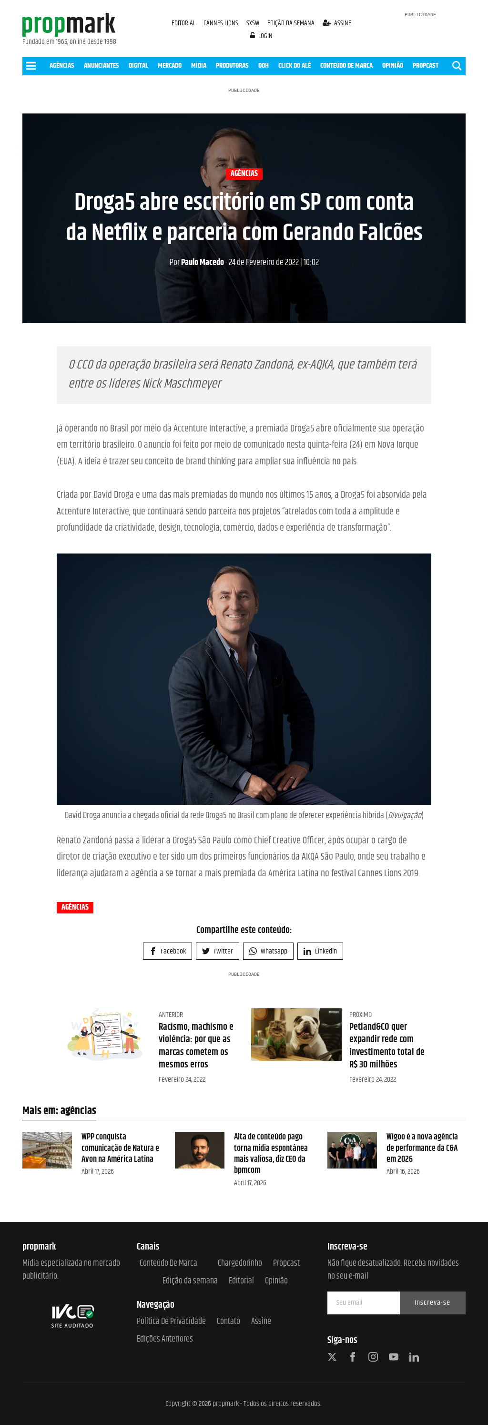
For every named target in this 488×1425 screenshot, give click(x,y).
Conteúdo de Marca (168, 1263)
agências (244, 174)
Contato (228, 1321)
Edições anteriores (165, 1339)
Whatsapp (268, 951)
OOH (263, 65)
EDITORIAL (183, 23)
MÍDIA (198, 65)
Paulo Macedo (197, 262)
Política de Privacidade (171, 1321)
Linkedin (320, 951)
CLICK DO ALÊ (294, 65)
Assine (261, 1321)
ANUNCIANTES (101, 65)
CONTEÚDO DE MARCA (346, 65)
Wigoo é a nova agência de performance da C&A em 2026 (422, 1148)
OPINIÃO (392, 65)
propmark (226, 1404)
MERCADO (170, 65)
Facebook (167, 951)
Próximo (360, 1015)
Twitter (217, 951)
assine (337, 23)
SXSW (253, 23)
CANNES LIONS (221, 23)
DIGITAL (138, 65)
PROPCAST (425, 65)
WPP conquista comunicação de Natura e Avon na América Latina (120, 1148)
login (261, 36)
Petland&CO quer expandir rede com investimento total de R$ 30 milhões (387, 1046)
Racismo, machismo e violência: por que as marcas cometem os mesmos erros (196, 1046)
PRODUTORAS (232, 65)
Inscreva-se (432, 1303)
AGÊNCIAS (62, 65)
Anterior (171, 1015)
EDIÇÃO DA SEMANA (291, 23)
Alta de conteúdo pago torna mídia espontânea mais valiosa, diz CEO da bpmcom (271, 1153)
